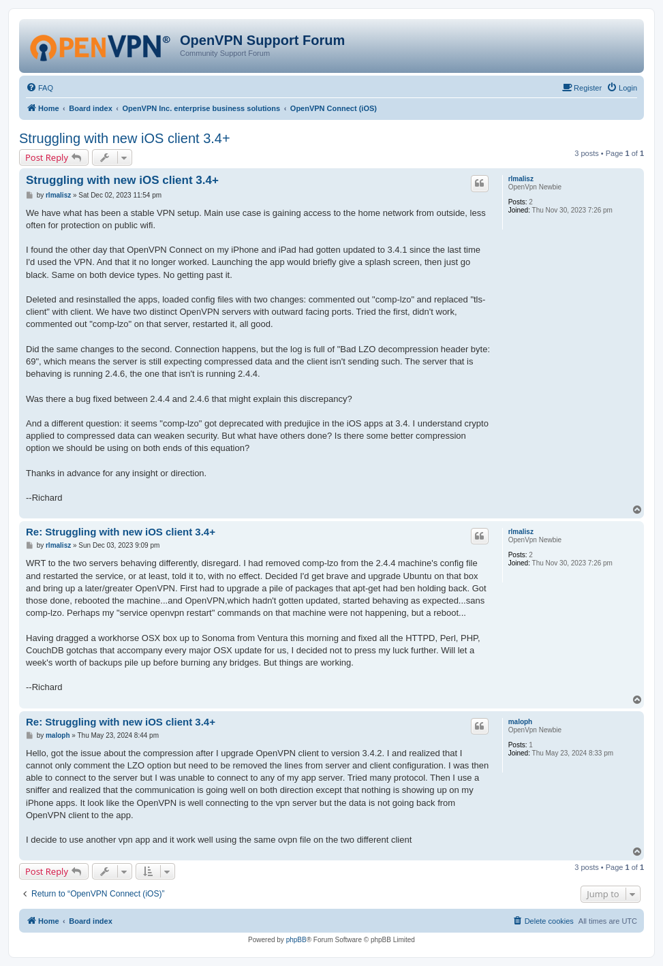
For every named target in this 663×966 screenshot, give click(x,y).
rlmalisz (521, 179)
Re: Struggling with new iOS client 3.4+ (120, 531)
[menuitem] (39, 88)
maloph (520, 722)
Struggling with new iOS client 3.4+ (124, 138)
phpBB (296, 940)
